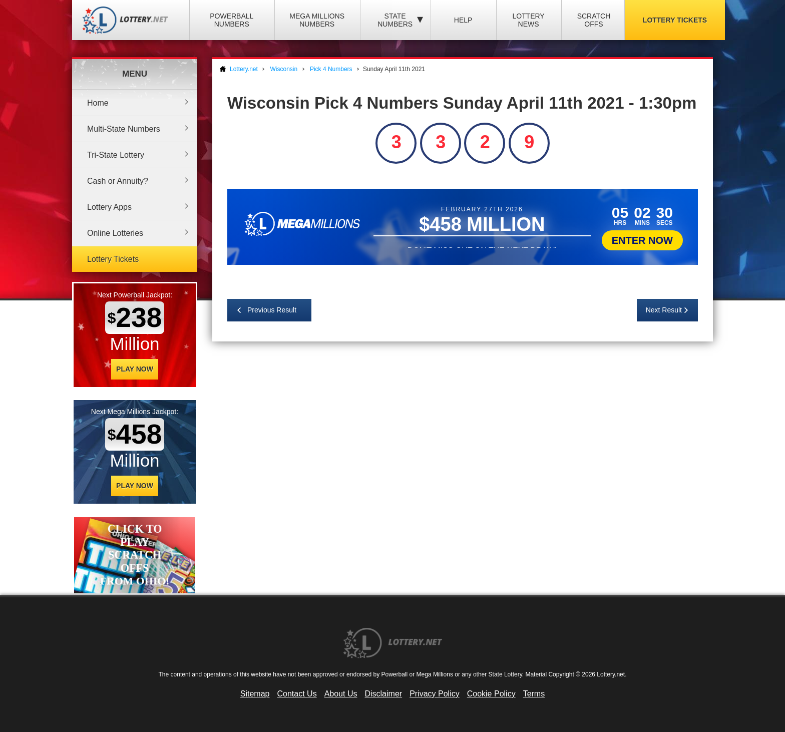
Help (463, 20)
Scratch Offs (594, 20)
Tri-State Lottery (115, 155)
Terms (534, 693)
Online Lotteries (115, 233)
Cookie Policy (491, 693)
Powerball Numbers (231, 20)
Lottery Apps (109, 207)
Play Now (134, 369)
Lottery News (528, 20)
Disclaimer (383, 693)
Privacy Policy (435, 693)
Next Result (664, 310)
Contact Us (297, 693)
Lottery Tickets (675, 20)
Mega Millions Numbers (316, 20)
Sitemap (255, 693)
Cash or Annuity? (117, 181)
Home (98, 103)
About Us (340, 693)
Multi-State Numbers (123, 129)
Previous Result (271, 310)
